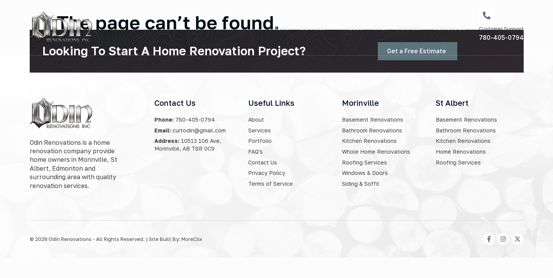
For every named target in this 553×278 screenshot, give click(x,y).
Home (279, 27)
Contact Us (449, 27)
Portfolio (409, 27)
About (353, 27)
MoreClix (191, 239)
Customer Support (501, 28)
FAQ (379, 27)
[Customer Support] (486, 15)
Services (315, 27)
